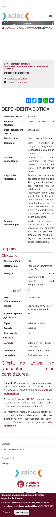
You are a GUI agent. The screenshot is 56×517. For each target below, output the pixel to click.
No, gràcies (22, 512)
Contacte (6, 444)
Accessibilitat (8, 458)
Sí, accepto (8, 512)
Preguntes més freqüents (13, 449)
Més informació (46, 505)
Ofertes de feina (15, 28)
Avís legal (6, 463)
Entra (4, 6)
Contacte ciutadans (17, 78)
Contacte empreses (17, 82)
